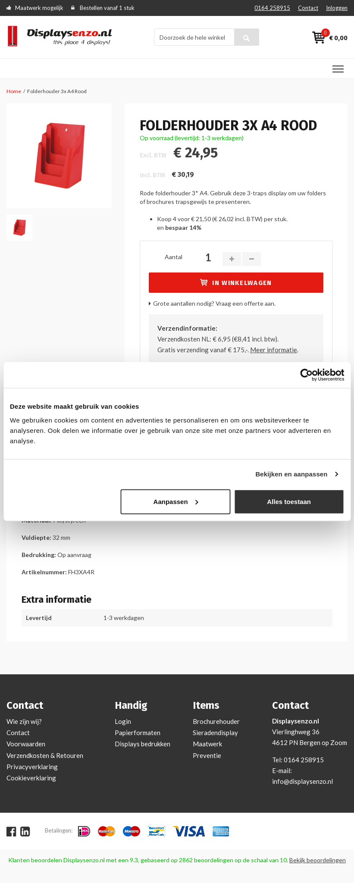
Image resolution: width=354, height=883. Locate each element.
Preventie (207, 755)
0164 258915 (272, 7)
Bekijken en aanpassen (291, 474)
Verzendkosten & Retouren (44, 755)
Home (13, 91)
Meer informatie (273, 350)
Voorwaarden (25, 744)
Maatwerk (207, 744)
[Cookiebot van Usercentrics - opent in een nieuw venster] (306, 375)
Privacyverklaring (32, 766)
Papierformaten (137, 732)
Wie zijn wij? (24, 721)
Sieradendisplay (215, 732)
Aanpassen (176, 501)
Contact (308, 7)
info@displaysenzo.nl (302, 781)
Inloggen (337, 7)
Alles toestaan (289, 501)
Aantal (173, 256)
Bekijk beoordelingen (317, 860)
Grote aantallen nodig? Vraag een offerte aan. (214, 303)
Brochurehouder (216, 721)
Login (123, 721)
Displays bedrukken (142, 744)
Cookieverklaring (31, 778)
